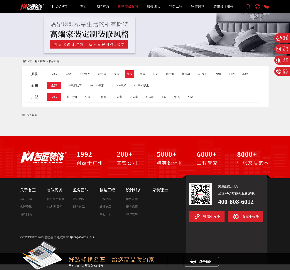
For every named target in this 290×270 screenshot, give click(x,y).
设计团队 (79, 199)
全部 (54, 74)
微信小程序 (207, 217)
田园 (156, 74)
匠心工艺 (105, 214)
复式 (177, 96)
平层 (164, 96)
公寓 (87, 96)
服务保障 (132, 206)
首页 (83, 6)
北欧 (129, 74)
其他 (245, 74)
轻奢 (69, 74)
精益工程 (175, 6)
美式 (142, 74)
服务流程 (132, 199)
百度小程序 (246, 217)
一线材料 (105, 199)
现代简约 (84, 74)
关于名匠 (28, 190)
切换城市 (59, 6)
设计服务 (133, 190)
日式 (232, 74)
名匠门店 (26, 214)
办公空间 (71, 96)
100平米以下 (74, 85)
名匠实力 (102, 6)
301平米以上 (141, 85)
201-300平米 (118, 85)
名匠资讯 (26, 206)
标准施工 (105, 206)
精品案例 (54, 61)
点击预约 (201, 262)
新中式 (102, 74)
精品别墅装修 (55, 199)
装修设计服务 (223, 6)
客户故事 (132, 214)
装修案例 (54, 190)
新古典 (186, 74)
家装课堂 (198, 6)
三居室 (118, 96)
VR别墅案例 (55, 206)
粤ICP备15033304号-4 (82, 237)
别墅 (190, 96)
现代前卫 (203, 74)
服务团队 (153, 6)
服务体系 (79, 206)
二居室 (102, 96)
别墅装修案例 (128, 6)
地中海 (170, 74)
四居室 (134, 96)
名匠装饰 (39, 61)
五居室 (149, 96)
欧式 (116, 74)
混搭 (219, 74)
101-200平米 (96, 85)
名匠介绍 (26, 199)
